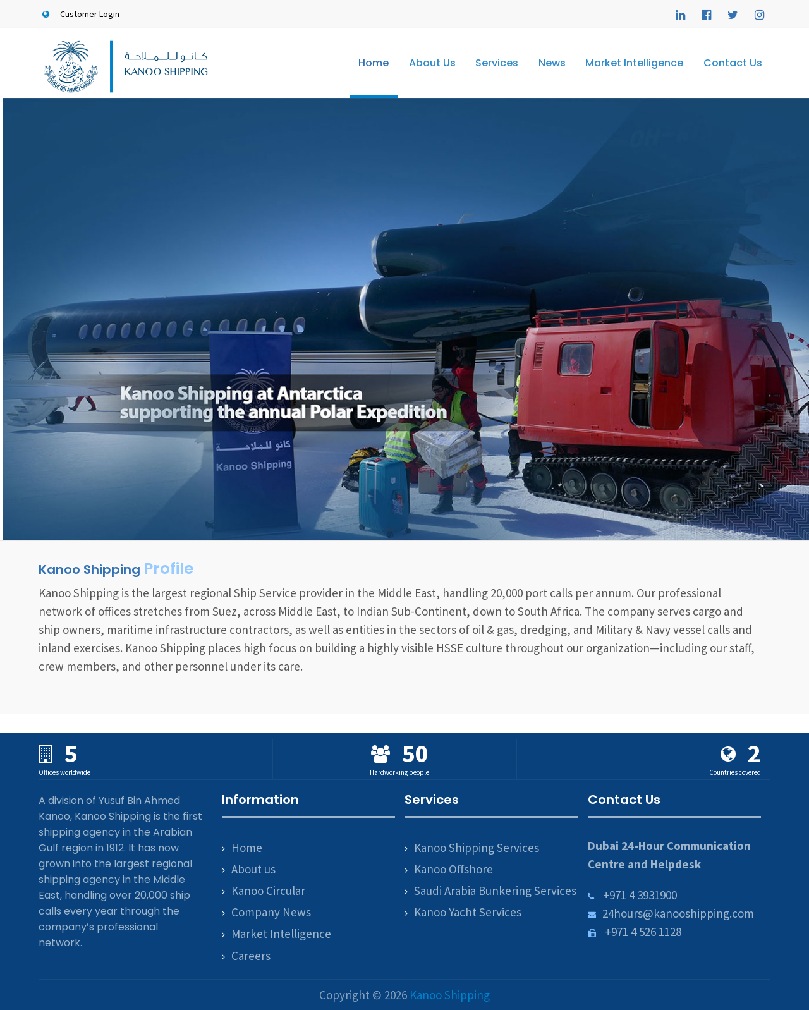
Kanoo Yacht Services (467, 912)
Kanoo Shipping (450, 994)
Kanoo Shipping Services (476, 847)
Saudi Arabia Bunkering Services (495, 890)
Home (373, 63)
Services (496, 63)
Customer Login (79, 14)
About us (253, 869)
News (552, 63)
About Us (432, 63)
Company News (271, 912)
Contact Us (732, 63)
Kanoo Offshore (453, 869)
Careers (251, 955)
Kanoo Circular (268, 890)
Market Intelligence (634, 63)
